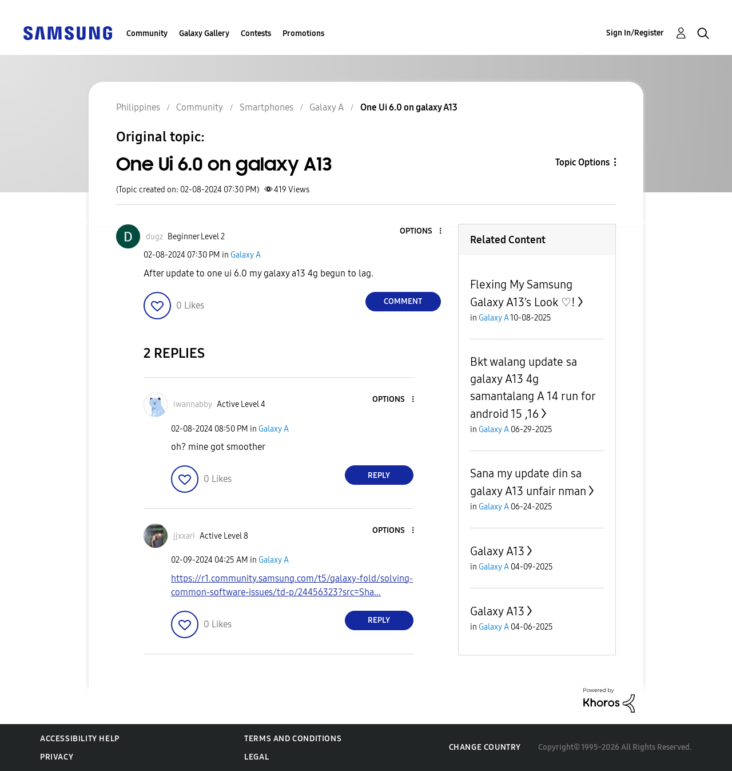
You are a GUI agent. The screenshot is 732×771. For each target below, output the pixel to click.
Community (147, 33)
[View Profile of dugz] (154, 237)
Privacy (56, 757)
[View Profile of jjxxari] (184, 536)
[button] (421, 231)
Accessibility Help (80, 739)
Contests (256, 33)
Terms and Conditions (292, 739)
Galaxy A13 (497, 551)
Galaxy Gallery (204, 33)
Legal (256, 757)
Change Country (485, 747)
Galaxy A (245, 255)
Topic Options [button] (582, 162)
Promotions (303, 33)
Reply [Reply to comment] (379, 475)
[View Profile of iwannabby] (192, 404)
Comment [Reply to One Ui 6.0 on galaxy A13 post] (403, 301)
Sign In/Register (635, 33)
